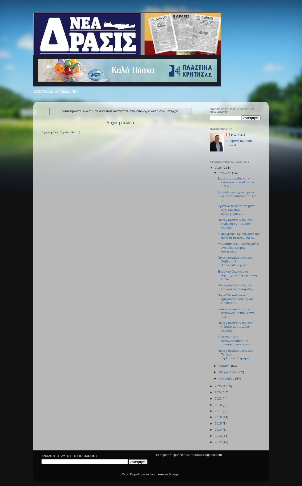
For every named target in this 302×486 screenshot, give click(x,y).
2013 (219, 435)
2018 (219, 405)
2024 (219, 392)
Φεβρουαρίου (228, 372)
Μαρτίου (224, 366)
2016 (219, 417)
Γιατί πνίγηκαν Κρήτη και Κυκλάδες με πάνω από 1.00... (236, 313)
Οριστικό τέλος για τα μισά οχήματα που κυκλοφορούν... (236, 209)
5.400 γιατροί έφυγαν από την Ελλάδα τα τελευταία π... (239, 235)
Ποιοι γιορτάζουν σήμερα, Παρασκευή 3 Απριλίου (236, 287)
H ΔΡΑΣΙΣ (238, 134)
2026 (219, 167)
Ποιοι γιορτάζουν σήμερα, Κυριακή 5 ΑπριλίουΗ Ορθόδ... (236, 223)
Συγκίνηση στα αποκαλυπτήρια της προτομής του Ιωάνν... (235, 340)
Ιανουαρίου (226, 378)
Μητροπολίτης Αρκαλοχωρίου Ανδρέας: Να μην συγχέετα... (238, 247)
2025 (219, 386)
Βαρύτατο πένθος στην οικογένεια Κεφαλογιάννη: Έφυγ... (237, 182)
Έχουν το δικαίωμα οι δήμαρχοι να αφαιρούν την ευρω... (238, 275)
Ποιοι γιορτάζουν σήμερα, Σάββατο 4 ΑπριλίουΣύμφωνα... (236, 261)
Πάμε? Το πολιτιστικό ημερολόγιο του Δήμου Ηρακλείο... (235, 299)
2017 (219, 411)
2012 (219, 442)
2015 (219, 423)
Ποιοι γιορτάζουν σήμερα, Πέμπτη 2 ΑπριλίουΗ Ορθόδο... (236, 326)
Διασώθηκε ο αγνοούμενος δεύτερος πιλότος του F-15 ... (238, 196)
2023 (219, 398)
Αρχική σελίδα (120, 122)
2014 (219, 429)
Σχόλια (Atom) (70, 132)
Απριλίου (225, 173)
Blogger (174, 474)
